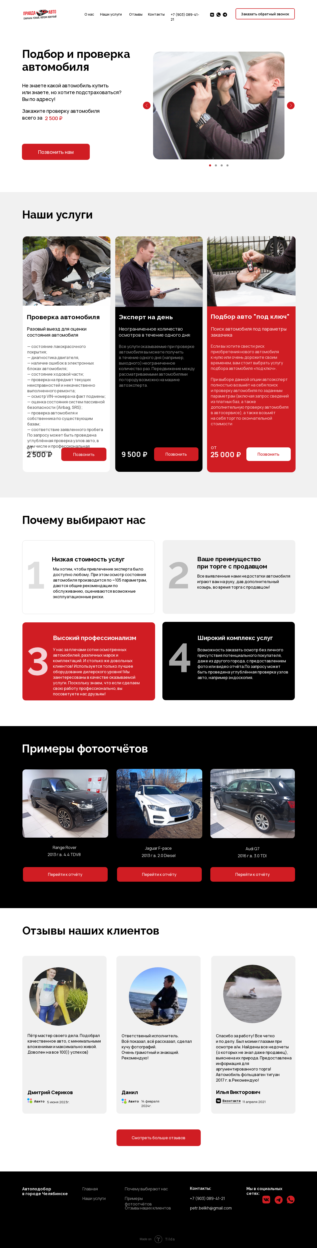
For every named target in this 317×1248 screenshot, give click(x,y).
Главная (90, 1189)
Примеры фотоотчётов (138, 1201)
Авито (37, 1101)
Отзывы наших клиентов (148, 1208)
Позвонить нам (56, 152)
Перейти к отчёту (65, 874)
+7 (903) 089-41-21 (207, 1198)
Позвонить (176, 454)
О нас (89, 14)
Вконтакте (231, 1100)
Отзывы (135, 14)
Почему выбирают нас (146, 1189)
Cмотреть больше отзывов (158, 1137)
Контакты (156, 14)
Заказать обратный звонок (265, 14)
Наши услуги (111, 14)
